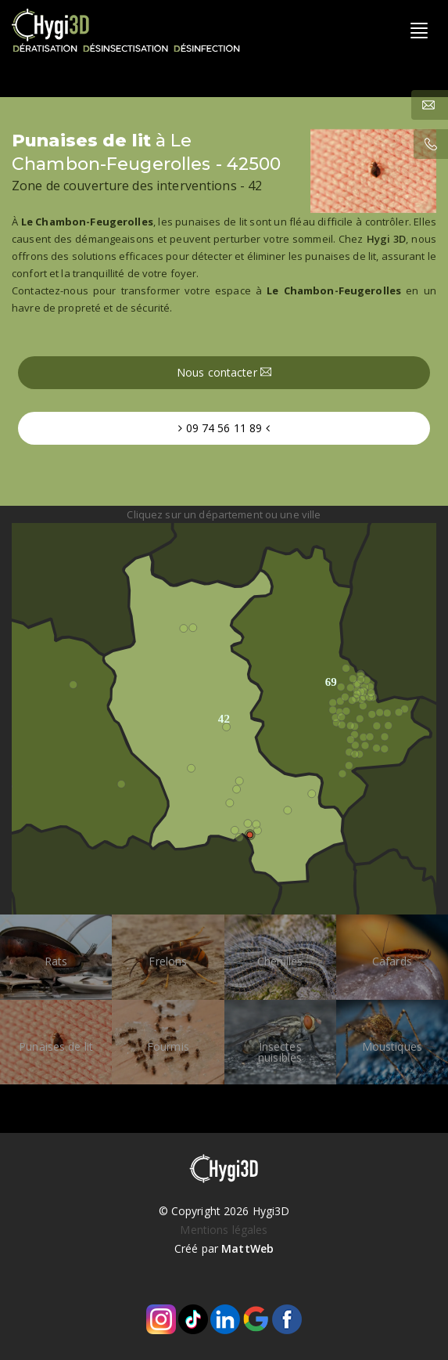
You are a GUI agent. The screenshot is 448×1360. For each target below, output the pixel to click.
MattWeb (247, 1248)
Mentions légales (223, 1229)
